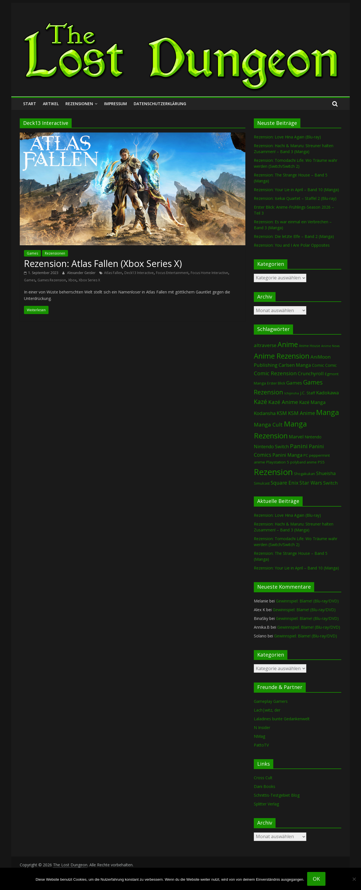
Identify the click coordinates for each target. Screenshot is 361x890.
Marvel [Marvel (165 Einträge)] (296, 437)
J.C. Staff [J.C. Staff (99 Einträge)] (307, 393)
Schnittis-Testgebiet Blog (277, 795)
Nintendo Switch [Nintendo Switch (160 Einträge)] (271, 446)
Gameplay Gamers (271, 701)
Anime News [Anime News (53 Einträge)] (330, 346)
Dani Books (264, 786)
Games (32, 253)
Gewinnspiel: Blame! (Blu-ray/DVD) (307, 601)
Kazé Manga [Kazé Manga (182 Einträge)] (312, 402)
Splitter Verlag (266, 804)
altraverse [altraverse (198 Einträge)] (265, 345)
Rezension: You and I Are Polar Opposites (292, 245)
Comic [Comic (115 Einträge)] (331, 365)
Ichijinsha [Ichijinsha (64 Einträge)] (291, 393)
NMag (259, 736)
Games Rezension (52, 280)
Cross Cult (263, 777)
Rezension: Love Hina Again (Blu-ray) (287, 137)
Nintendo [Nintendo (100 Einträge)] (313, 437)
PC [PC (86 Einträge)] (305, 455)
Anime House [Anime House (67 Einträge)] (309, 345)
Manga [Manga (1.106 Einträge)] (327, 412)
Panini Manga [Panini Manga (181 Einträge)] (287, 455)
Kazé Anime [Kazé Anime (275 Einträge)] (283, 402)
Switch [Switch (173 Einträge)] (330, 483)
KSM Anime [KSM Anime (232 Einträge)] (301, 413)
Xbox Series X (89, 280)
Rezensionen (79, 103)
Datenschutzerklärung (160, 103)
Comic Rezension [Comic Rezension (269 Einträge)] (275, 373)
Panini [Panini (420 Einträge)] (299, 446)
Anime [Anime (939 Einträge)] (288, 344)
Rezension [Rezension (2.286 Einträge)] (273, 472)
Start (29, 103)
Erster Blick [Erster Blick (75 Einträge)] (276, 383)
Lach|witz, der (267, 710)
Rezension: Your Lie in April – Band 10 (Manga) (296, 189)
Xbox (72, 280)
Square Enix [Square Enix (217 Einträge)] (284, 482)
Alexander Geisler (81, 272)
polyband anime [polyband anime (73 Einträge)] (303, 462)
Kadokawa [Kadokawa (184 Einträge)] (327, 392)
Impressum (115, 103)
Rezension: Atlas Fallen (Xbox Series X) (103, 263)
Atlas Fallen (113, 272)
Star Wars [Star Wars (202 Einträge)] (311, 483)
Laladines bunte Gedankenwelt (282, 718)
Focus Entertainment (172, 272)
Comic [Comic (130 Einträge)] (318, 365)
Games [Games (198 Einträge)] (294, 382)
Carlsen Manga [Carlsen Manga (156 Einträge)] (295, 365)
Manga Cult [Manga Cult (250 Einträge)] (268, 424)
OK (316, 878)
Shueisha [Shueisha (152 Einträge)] (326, 473)
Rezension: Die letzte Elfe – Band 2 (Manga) (294, 236)
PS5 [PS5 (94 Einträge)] (321, 462)
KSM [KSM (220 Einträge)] (282, 413)
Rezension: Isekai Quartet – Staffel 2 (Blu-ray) (295, 198)
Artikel (51, 103)
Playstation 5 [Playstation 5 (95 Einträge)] (277, 462)
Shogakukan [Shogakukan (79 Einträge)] (304, 473)
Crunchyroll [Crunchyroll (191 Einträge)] (311, 373)
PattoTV (261, 745)
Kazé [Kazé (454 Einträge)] (260, 401)
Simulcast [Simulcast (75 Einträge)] (262, 483)
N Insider (262, 727)
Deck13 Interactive (139, 272)
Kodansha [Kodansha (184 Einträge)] (265, 413)
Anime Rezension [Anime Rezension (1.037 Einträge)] (281, 356)
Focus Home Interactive (209, 272)
